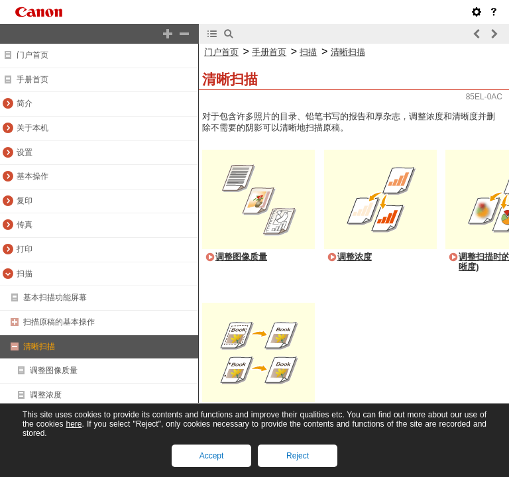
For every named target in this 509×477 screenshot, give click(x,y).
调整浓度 (46, 394)
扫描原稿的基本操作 (59, 322)
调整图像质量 (54, 370)
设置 (24, 152)
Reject (297, 455)
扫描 (24, 273)
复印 (24, 200)
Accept (211, 455)
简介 (24, 103)
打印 (24, 249)
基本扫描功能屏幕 (55, 297)
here (74, 424)
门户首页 (32, 55)
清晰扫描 (39, 346)
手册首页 (32, 79)
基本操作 (32, 176)
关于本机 (32, 127)
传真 (24, 224)
